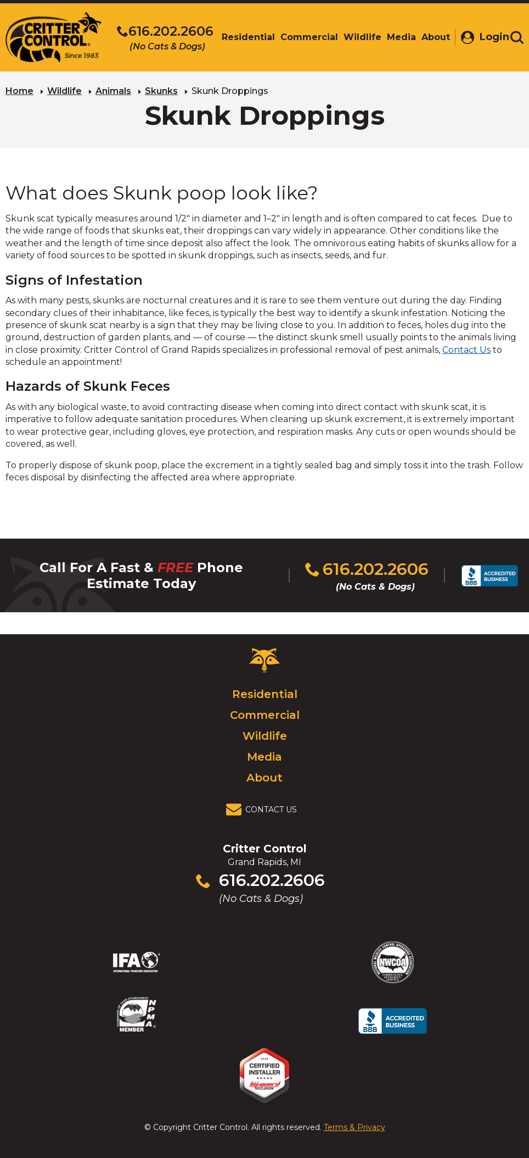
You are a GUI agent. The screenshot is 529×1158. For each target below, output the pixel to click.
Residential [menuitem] (244, 37)
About (264, 777)
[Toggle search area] (517, 37)
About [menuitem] (431, 37)
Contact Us (466, 350)
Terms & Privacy (354, 1127)
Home (19, 91)
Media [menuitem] (397, 37)
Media (264, 756)
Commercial (265, 715)
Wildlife (64, 91)
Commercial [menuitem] (305, 37)
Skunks (161, 91)
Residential (264, 694)
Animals (113, 91)
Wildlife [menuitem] (358, 37)
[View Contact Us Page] (264, 809)
